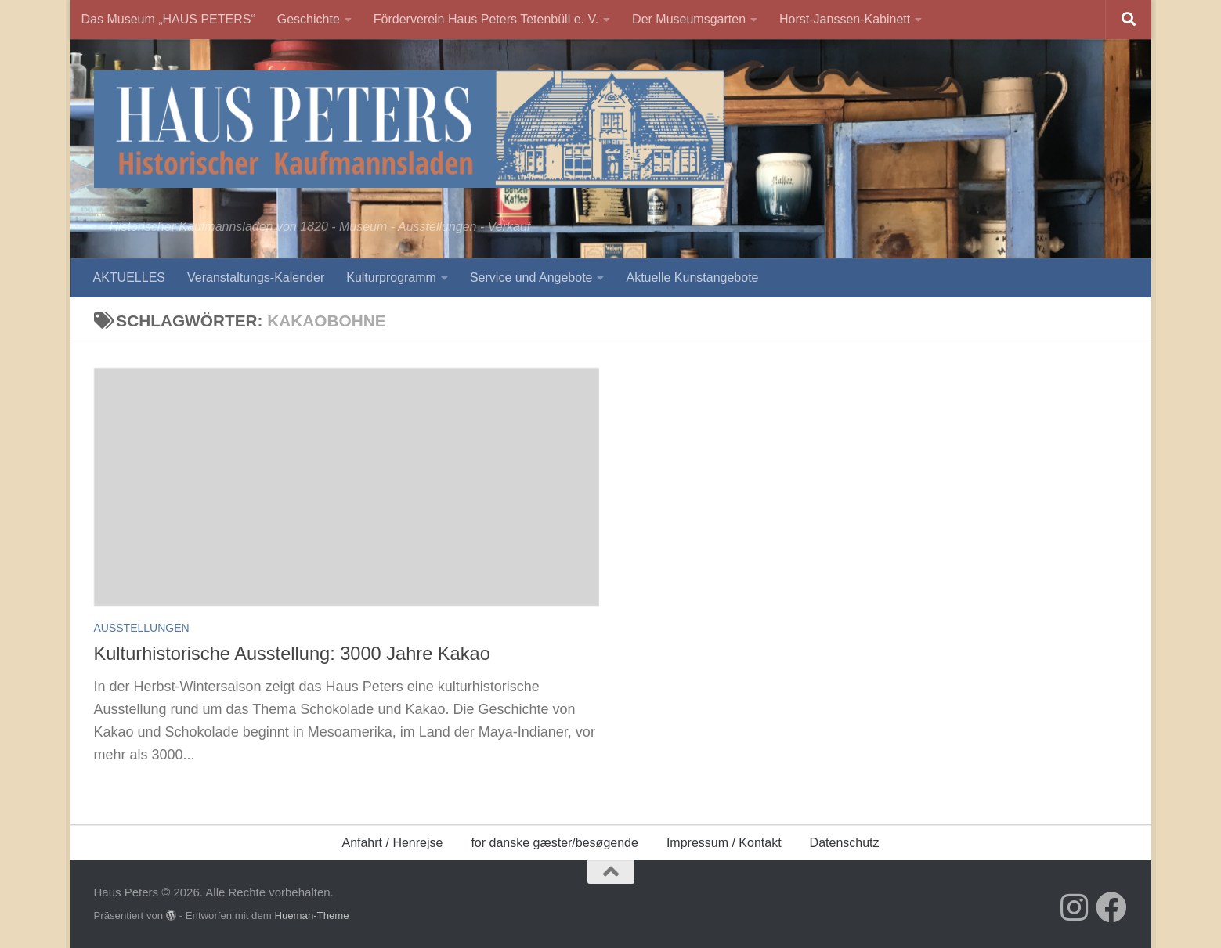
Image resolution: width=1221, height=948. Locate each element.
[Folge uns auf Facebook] (1111, 907)
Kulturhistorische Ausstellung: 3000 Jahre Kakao (292, 653)
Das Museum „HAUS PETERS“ (168, 19)
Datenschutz (845, 842)
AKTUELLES (129, 277)
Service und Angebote (531, 277)
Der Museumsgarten (689, 19)
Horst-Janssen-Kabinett (844, 19)
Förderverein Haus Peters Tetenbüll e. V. (486, 19)
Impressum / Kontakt (724, 842)
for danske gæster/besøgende (554, 842)
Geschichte (308, 19)
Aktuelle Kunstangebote (692, 277)
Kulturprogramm (391, 277)
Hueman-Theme (311, 915)
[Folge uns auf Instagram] (1073, 907)
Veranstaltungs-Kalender (255, 277)
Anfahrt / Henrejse (392, 842)
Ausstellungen (142, 628)
